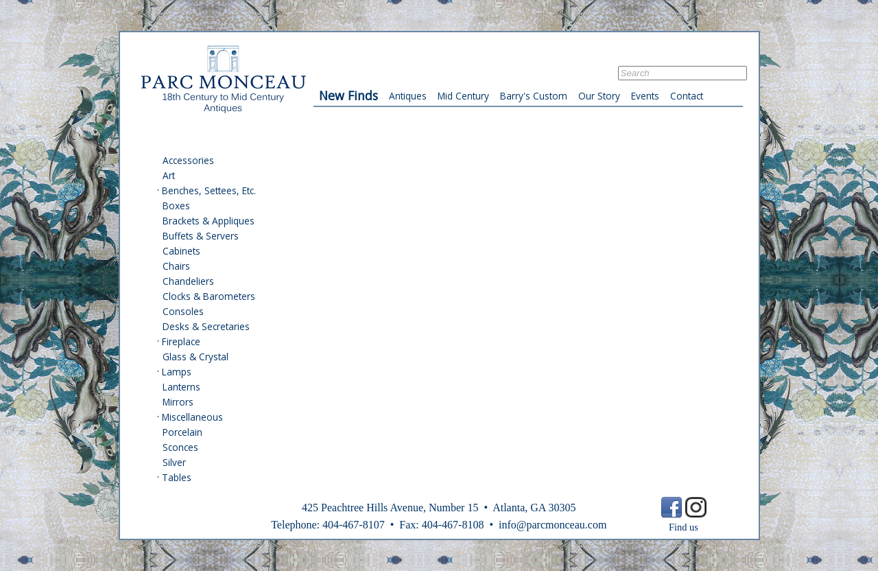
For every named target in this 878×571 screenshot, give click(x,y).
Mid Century (463, 95)
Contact (686, 95)
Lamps (176, 371)
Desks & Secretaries (206, 326)
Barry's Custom (533, 95)
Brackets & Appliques (208, 220)
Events (645, 95)
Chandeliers (188, 281)
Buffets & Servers (201, 235)
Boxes (176, 205)
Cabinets (181, 250)
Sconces (180, 447)
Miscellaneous (192, 416)
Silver (174, 462)
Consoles (183, 311)
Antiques (408, 95)
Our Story (599, 95)
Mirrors (178, 401)
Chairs (176, 265)
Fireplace (181, 341)
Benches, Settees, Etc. (209, 190)
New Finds (348, 95)
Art (169, 175)
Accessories (188, 160)
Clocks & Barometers (209, 296)
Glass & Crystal (195, 356)
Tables (176, 477)
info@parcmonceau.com (552, 525)
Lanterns (181, 386)
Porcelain (182, 432)
